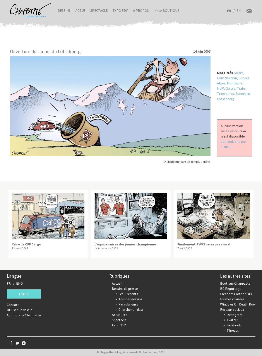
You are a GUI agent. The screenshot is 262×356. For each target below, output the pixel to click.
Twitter (232, 320)
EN (238, 10)
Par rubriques (128, 304)
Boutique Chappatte (235, 283)
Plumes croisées (232, 299)
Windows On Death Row (237, 304)
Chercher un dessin (132, 309)
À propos (141, 10)
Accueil (117, 283)
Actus (80, 10)
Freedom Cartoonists (236, 294)
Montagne (234, 83)
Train (241, 88)
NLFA (221, 88)
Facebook (234, 325)
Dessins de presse (125, 288)
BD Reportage (230, 288)
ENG (19, 283)
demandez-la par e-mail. (233, 144)
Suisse (230, 88)
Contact (13, 304)
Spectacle (99, 10)
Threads (233, 330)
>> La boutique (166, 10)
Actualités (119, 314)
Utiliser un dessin (19, 310)
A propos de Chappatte (24, 315)
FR (229, 10)
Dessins (64, 10)
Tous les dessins (130, 299)
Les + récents (128, 294)
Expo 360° (120, 10)
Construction (227, 78)
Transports (225, 93)
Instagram (235, 314)
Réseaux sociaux (232, 309)
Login (24, 294)
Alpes (239, 73)
